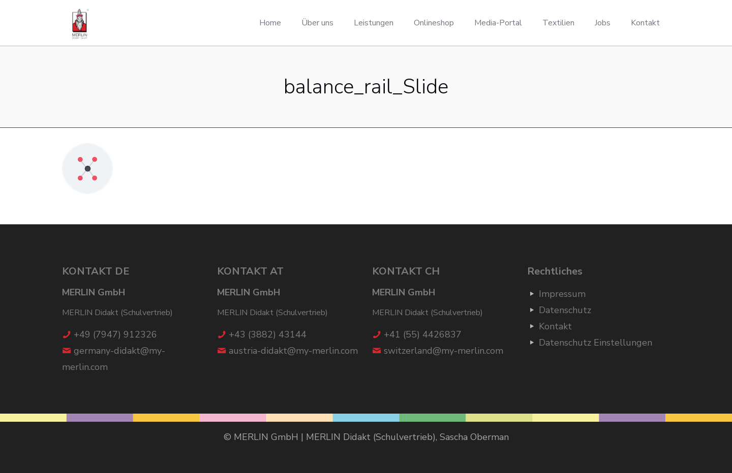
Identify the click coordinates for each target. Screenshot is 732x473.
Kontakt (555, 326)
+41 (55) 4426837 (423, 334)
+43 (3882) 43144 (268, 334)
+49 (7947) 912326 (115, 334)
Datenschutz (565, 310)
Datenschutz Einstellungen (595, 342)
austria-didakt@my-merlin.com (293, 351)
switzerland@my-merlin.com (443, 351)
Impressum (562, 294)
